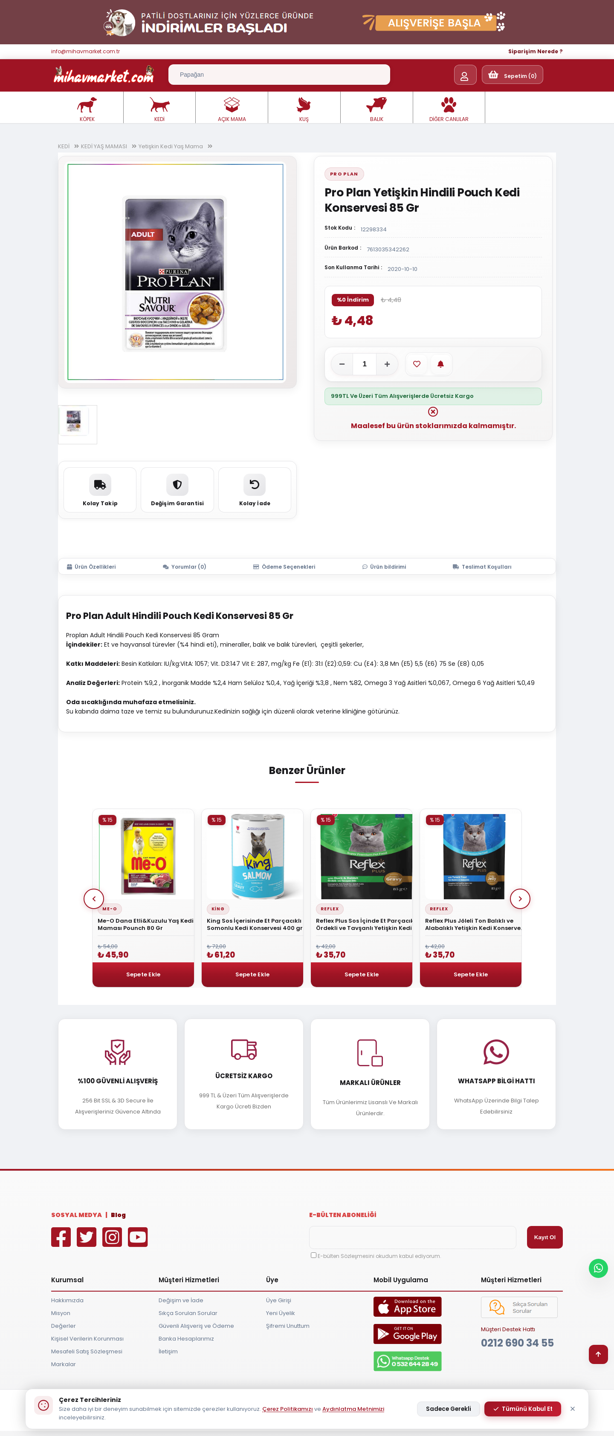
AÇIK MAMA (232, 110)
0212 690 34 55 (517, 1343)
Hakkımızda (67, 1300)
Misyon (60, 1313)
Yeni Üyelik (280, 1313)
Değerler (63, 1326)
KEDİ (159, 110)
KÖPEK (87, 110)
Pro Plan (344, 173)
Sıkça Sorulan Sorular (188, 1313)
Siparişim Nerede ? (535, 51)
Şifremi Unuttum (288, 1326)
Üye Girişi (278, 1300)
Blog (118, 1215)
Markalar (63, 1364)
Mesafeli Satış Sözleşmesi (86, 1351)
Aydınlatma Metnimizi (353, 1409)
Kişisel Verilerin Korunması (87, 1339)
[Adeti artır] (387, 364)
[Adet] (365, 364)
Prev (94, 899)
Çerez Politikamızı (287, 1409)
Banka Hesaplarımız (186, 1339)
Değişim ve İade (181, 1300)
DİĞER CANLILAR (449, 110)
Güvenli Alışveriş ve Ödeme (196, 1326)
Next (520, 899)
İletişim (168, 1351)
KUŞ (304, 110)
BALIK (376, 110)
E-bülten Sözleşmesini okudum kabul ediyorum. (379, 1256)
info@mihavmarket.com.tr (85, 51)
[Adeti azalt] (342, 364)
